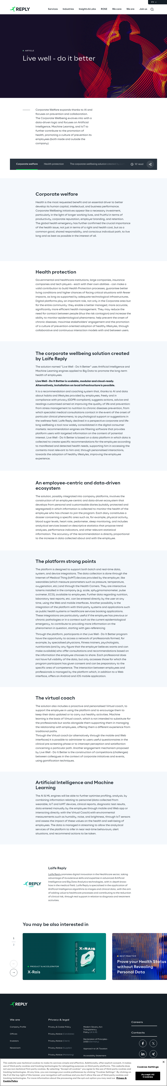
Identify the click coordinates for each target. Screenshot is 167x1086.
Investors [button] (14, 1041)
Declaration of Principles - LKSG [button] (95, 1040)
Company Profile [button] (18, 1027)
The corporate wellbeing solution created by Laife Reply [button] (101, 164)
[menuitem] (53, 9)
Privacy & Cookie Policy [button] (59, 1027)
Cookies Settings (148, 1069)
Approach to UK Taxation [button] (95, 1049)
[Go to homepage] (20, 9)
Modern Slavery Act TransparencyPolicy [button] (92, 1029)
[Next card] (13, 972)
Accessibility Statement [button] (94, 1056)
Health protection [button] (54, 164)
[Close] (163, 1064)
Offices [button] (13, 1034)
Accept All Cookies (147, 1078)
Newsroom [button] (15, 1048)
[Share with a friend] (150, 164)
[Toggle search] (152, 9)
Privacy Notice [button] (61, 1034)
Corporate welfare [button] (27, 164)
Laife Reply (54, 874)
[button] (144, 1022)
